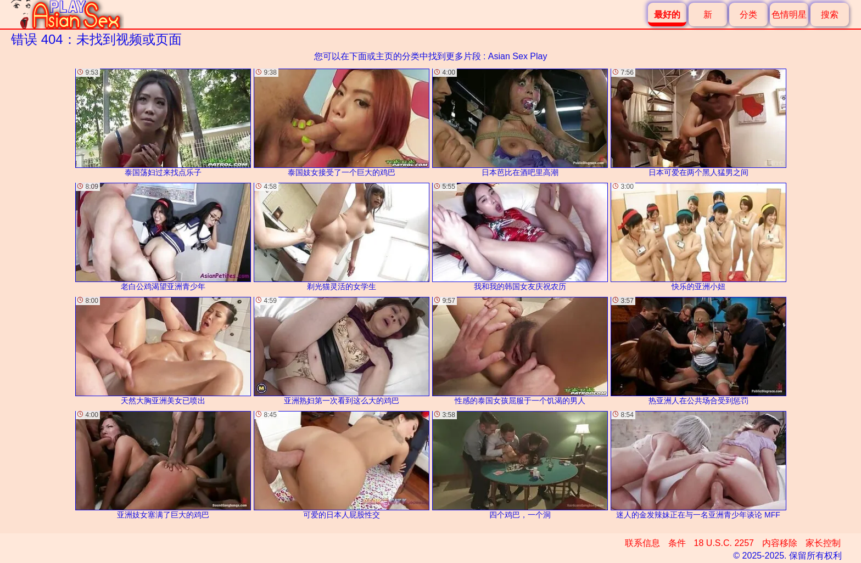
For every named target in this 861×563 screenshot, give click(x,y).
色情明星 (789, 14)
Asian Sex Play (517, 56)
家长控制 (823, 543)
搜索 (829, 14)
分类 (748, 14)
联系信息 (642, 543)
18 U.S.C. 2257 (724, 543)
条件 (677, 543)
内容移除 (779, 543)
